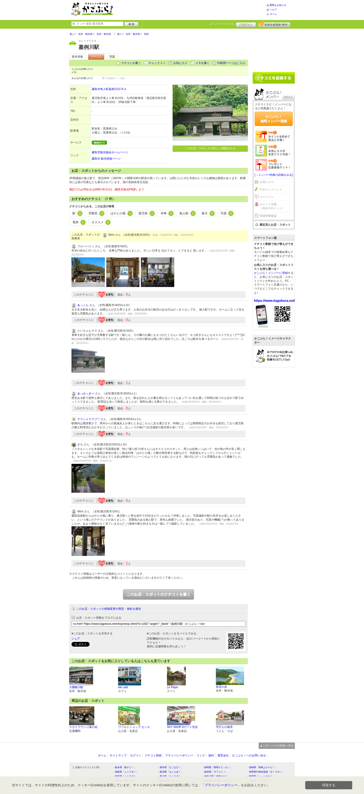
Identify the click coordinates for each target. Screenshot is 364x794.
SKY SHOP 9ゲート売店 (182, 727)
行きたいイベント (271, 189)
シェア (75, 638)
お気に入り (180, 63)
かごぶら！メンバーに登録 (271, 273)
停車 (167, 213)
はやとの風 (121, 213)
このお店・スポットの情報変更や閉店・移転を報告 (108, 608)
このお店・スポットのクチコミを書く (158, 594)
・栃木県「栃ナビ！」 (124, 767)
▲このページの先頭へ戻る (277, 745)
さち (80, 444)
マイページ (267, 197)
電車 (79, 222)
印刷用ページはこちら (231, 63)
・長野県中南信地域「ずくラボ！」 (265, 771)
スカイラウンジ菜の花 (83, 727)
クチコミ (96, 56)
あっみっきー (85, 393)
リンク (201, 755)
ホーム (273, 14)
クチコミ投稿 (153, 755)
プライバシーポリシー (179, 755)
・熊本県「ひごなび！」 (170, 767)
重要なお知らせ (278, 5)
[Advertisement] (195, 9)
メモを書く (202, 63)
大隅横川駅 (76, 687)
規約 (211, 755)
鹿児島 (146, 213)
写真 (112, 56)
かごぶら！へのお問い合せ (249, 755)
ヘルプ (273, 9)
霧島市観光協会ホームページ (110, 152)
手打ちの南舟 (224, 727)
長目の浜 (221, 686)
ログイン (246, 24)
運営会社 (223, 755)
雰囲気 (96, 213)
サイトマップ (118, 755)
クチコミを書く (131, 63)
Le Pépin (172, 687)
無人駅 (187, 213)
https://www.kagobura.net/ (274, 301)
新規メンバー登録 (274, 24)
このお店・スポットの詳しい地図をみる (210, 148)
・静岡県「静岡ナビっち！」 (217, 767)
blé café (123, 687)
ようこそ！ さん (222, 23)
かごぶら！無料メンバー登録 (274, 118)
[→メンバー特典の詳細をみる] (274, 175)
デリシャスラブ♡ (88, 419)
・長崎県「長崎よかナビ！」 (262, 767)
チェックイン (157, 63)
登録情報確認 (268, 215)
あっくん (83, 305)
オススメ (101, 222)
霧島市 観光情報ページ (106, 158)
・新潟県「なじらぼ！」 (170, 771)
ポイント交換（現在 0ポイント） (272, 206)
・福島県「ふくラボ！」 (125, 771)
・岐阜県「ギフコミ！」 (215, 771)
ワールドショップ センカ (134, 727)
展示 (208, 213)
